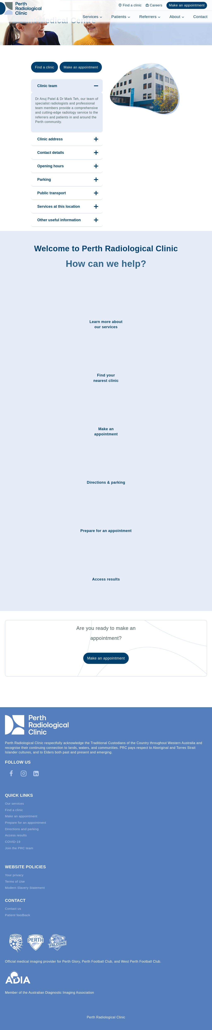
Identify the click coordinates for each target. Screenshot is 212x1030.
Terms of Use (15, 880)
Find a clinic (130, 5)
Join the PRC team (19, 846)
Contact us (13, 908)
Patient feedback (18, 914)
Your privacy (14, 874)
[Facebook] (11, 770)
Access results (16, 833)
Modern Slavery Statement (26, 887)
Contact (200, 17)
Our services (15, 800)
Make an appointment (187, 5)
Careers (154, 5)
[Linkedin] (36, 770)
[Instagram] (23, 770)
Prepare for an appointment (26, 820)
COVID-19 (13, 840)
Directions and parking (22, 826)
